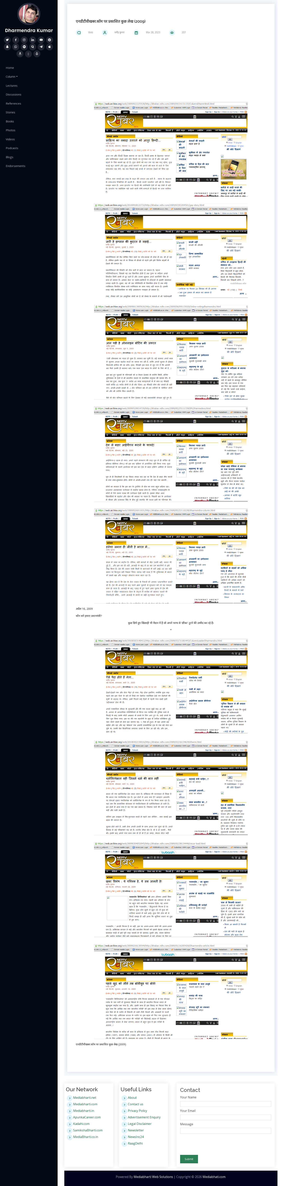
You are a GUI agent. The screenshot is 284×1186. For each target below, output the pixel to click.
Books (10, 121)
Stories (10, 112)
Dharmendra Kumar (29, 30)
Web (88, 32)
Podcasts (12, 148)
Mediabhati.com (214, 1177)
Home (10, 68)
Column (10, 76)
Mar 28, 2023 (150, 32)
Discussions (13, 94)
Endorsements (15, 166)
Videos (10, 139)
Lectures (11, 85)
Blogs (9, 157)
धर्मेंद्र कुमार (116, 32)
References (13, 103)
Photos (10, 130)
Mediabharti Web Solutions (153, 1177)
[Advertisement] (171, 68)
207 (181, 32)
